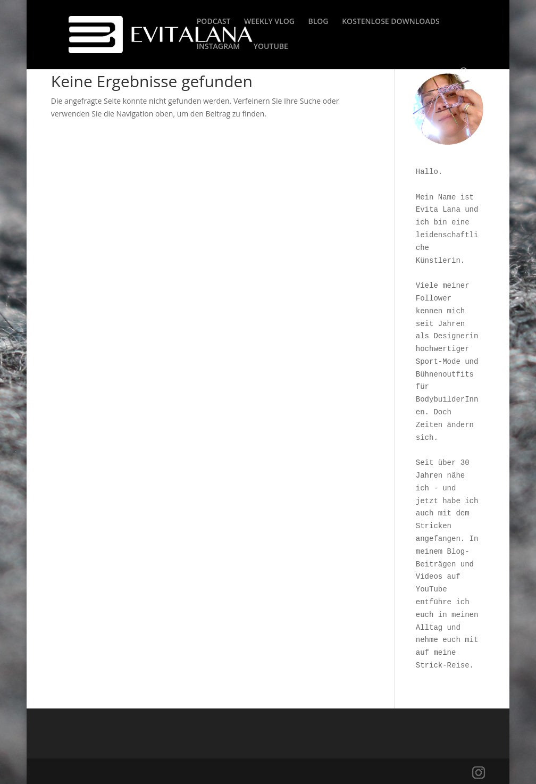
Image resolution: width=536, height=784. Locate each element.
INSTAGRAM (218, 47)
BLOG (318, 22)
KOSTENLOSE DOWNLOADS (390, 22)
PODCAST (214, 22)
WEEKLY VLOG (269, 22)
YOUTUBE (271, 47)
